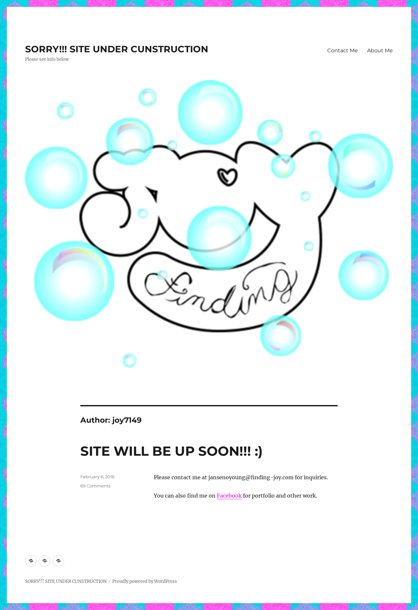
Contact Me (342, 50)
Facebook (229, 495)
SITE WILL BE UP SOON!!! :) (171, 451)
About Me (380, 50)
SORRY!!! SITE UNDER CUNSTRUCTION (116, 49)
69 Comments (95, 485)
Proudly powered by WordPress (144, 581)
